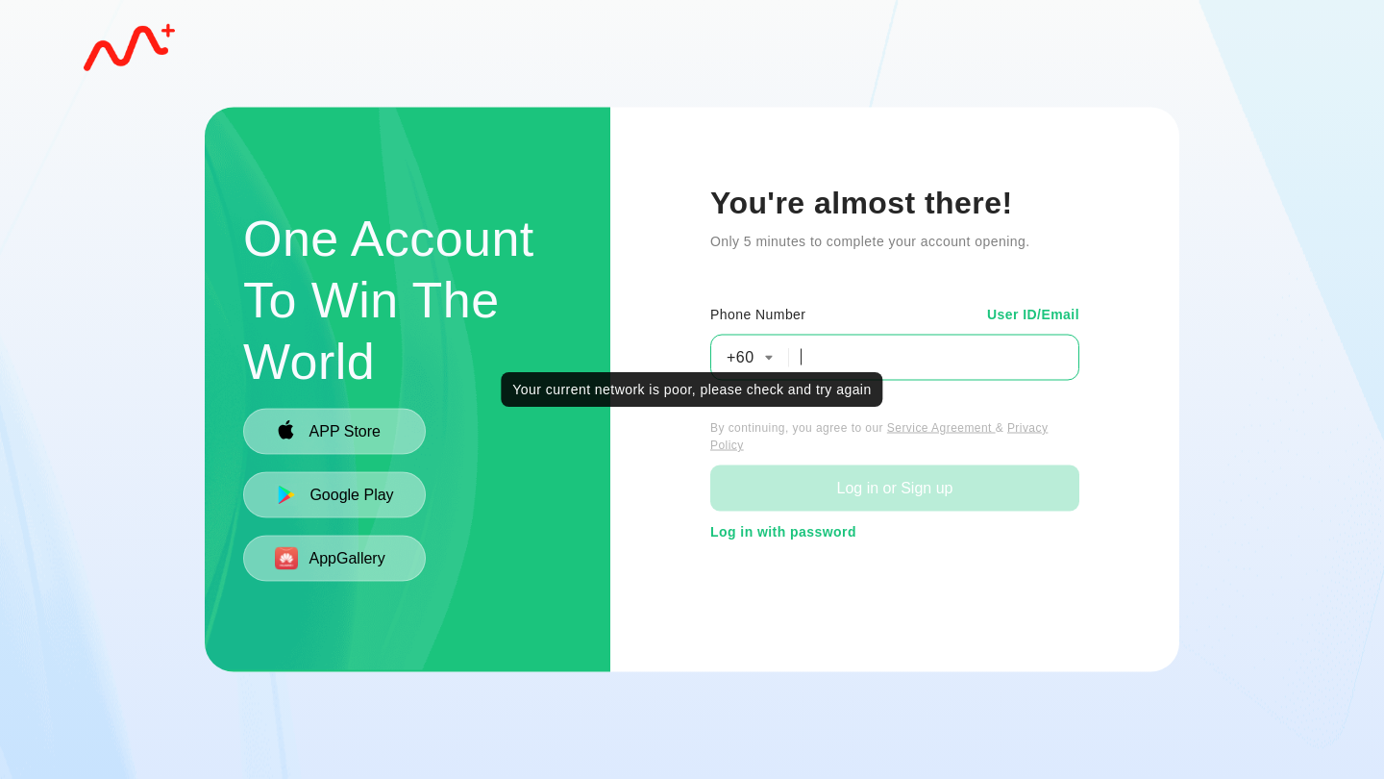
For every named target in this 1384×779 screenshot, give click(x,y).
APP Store (328, 430)
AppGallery (330, 557)
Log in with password (783, 531)
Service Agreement (941, 427)
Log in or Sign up (894, 487)
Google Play (334, 494)
